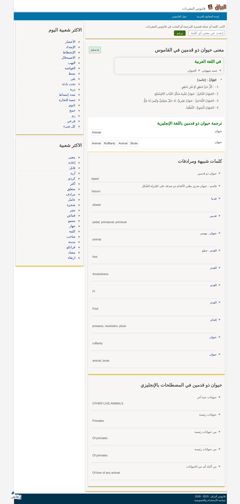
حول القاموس (178, 16)
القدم (212, 250)
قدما (213, 198)
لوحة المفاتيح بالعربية (207, 16)
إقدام (213, 319)
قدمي (212, 215)
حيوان (212, 233)
